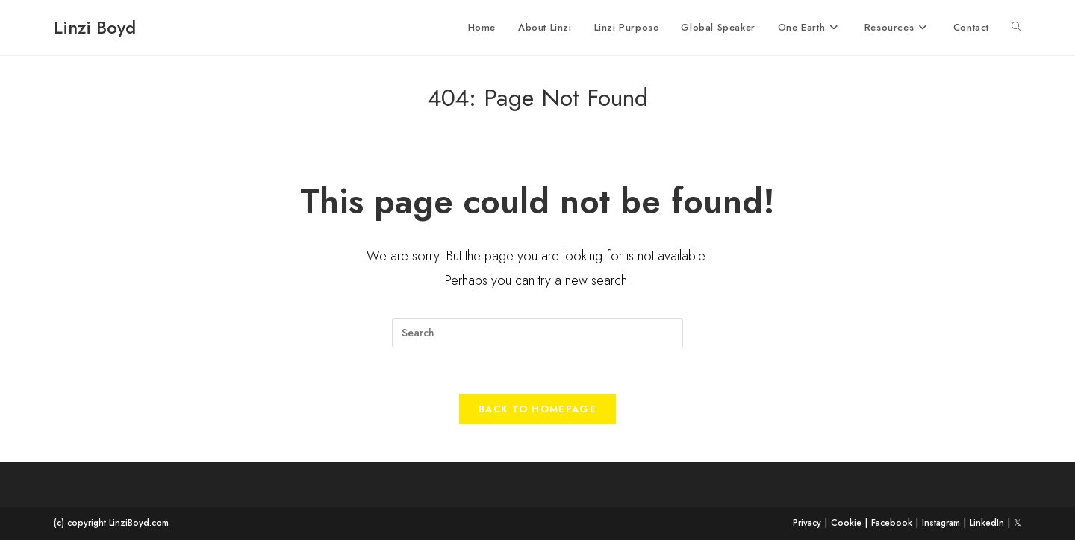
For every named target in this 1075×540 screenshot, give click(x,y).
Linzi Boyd (95, 27)
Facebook (891, 523)
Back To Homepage (537, 409)
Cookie (846, 523)
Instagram (941, 523)
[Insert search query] (537, 333)
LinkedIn (987, 523)
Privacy (807, 523)
